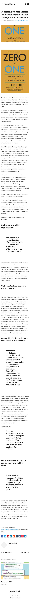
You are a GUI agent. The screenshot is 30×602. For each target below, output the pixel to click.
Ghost (18, 598)
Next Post (24, 552)
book (17, 20)
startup (22, 20)
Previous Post (6, 552)
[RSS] (18, 595)
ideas (26, 20)
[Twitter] (15, 595)
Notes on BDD (6, 582)
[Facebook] (12, 595)
